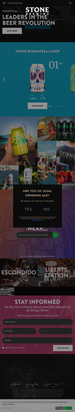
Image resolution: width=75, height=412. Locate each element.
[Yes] (28, 209)
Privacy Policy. (37, 220)
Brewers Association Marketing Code (43, 405)
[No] (46, 209)
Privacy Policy (37, 408)
